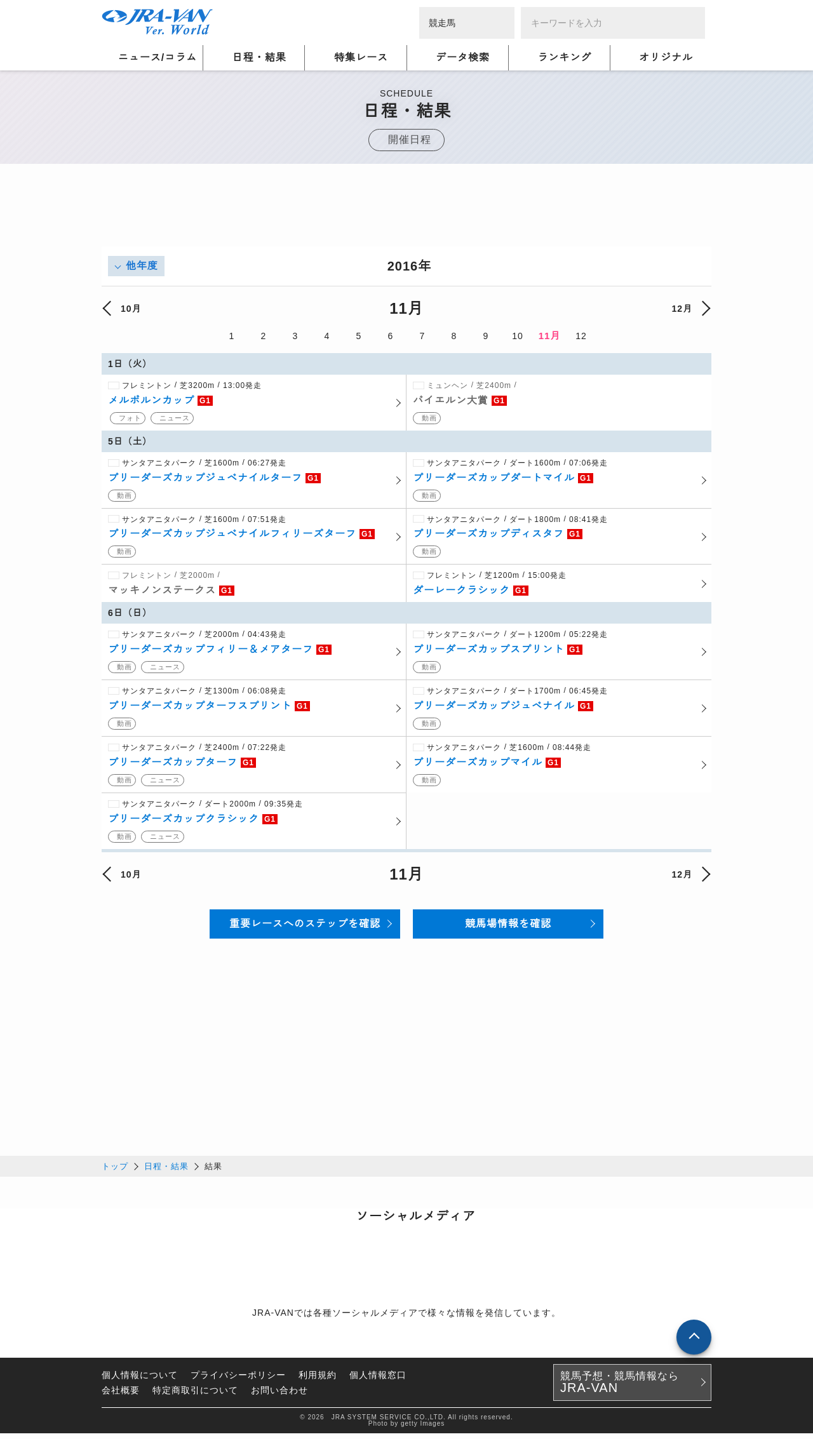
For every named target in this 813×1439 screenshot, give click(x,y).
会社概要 (121, 1395)
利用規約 (318, 1380)
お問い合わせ (279, 1395)
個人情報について (140, 1380)
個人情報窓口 (377, 1380)
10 (517, 336)
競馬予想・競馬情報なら (619, 1388)
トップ (115, 1172)
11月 (550, 335)
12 (581, 336)
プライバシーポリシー (238, 1380)
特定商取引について (195, 1395)
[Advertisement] (406, 217)
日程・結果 (166, 1172)
